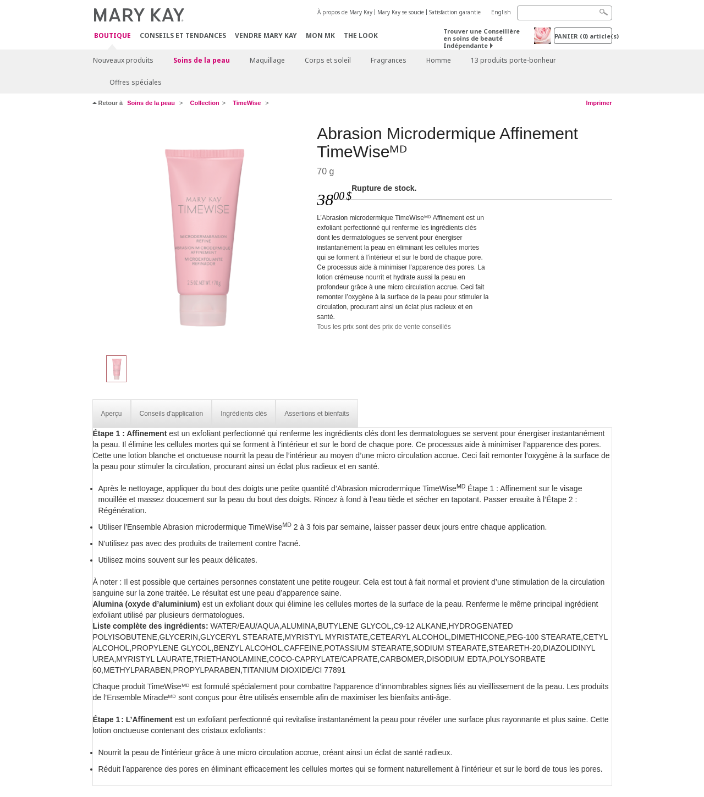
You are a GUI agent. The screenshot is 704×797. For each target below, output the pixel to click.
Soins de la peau (201, 60)
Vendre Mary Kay (266, 35)
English (501, 12)
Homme (438, 60)
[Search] (564, 13)
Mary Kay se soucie (400, 12)
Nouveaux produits (123, 60)
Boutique (112, 36)
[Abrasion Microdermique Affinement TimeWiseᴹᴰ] (201, 234)
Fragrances (388, 60)
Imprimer (599, 103)
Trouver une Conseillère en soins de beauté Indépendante (481, 38)
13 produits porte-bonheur (513, 60)
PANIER (583, 36)
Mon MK (320, 35)
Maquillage (267, 60)
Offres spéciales (135, 82)
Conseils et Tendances (183, 35)
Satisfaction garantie (455, 12)
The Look (361, 35)
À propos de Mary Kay (344, 12)
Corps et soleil (328, 60)
